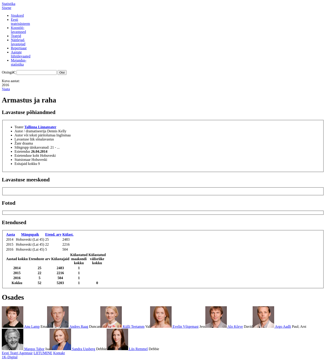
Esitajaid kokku (25, 164)
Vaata (6, 89)
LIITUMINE (43, 353)
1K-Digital (9, 357)
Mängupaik (30, 234)
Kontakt (59, 353)
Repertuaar (19, 48)
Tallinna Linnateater (40, 127)
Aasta (10, 234)
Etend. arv (53, 234)
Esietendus (22, 151)
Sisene (6, 8)
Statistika (8, 4)
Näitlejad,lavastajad (18, 42)
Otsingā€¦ (9, 72)
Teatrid (16, 36)
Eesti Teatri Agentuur (17, 353)
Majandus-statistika (18, 62)
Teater (19, 127)
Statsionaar (22, 160)
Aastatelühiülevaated (20, 54)
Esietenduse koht (26, 155)
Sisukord (17, 15)
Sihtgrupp (21, 147)
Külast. (67, 234)
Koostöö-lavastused (18, 30)
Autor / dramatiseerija (30, 131)
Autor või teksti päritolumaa (34, 135)
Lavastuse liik (24, 139)
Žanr (17, 143)
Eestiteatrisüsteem (20, 22)
